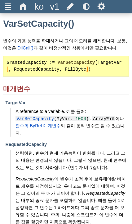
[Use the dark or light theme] (86, 6)
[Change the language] (39, 6)
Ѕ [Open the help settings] (101, 6)
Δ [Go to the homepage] (23, 6)
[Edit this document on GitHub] (70, 6)
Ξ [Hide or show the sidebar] (7, 6)
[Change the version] (54, 6)
